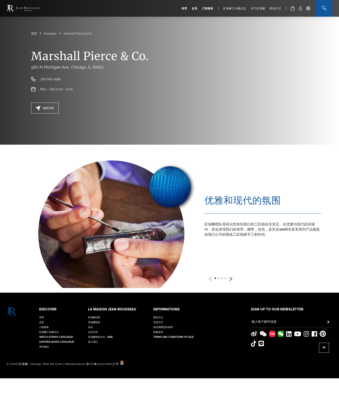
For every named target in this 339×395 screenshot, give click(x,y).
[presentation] (210, 278)
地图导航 (45, 108)
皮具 (195, 8)
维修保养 (158, 327)
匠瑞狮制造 (94, 317)
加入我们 (93, 337)
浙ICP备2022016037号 (102, 359)
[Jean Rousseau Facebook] (314, 329)
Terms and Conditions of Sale (173, 332)
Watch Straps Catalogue (56, 332)
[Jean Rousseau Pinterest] (323, 329)
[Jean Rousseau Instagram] (306, 329)
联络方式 (275, 8)
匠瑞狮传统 (94, 313)
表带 (184, 8)
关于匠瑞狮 (258, 8)
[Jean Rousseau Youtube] (297, 329)
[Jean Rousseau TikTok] (253, 339)
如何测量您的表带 (163, 322)
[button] (215, 278)
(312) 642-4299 (50, 79)
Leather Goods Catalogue (56, 337)
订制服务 (208, 8)
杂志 (90, 322)
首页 (34, 33)
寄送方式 (158, 317)
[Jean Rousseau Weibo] (254, 329)
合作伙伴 (93, 327)
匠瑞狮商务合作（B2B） (101, 332)
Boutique (50, 33)
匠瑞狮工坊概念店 (234, 8)
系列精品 (44, 342)
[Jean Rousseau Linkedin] (289, 329)
